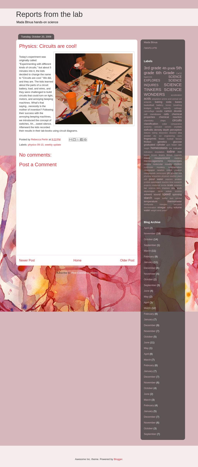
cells (166, 114)
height (146, 148)
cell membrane (152, 114)
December (149, 267)
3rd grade (152, 68)
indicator (177, 148)
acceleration (176, 95)
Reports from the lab (49, 14)
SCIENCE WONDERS (163, 92)
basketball (149, 105)
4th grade (168, 68)
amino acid (167, 99)
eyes (180, 136)
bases (178, 101)
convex (168, 127)
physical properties (152, 176)
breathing (177, 105)
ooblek (169, 170)
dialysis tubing (150, 133)
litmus (169, 155)
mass (147, 158)
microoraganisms (153, 160)
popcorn (169, 179)
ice (170, 148)
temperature (150, 201)
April (146, 227)
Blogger (118, 459)
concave (158, 127)
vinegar (161, 207)
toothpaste (148, 204)
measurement (162, 158)
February (149, 256)
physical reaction (169, 176)
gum (168, 145)
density (158, 129)
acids (147, 98)
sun (171, 198)
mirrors (147, 164)
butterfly (167, 108)
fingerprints (150, 138)
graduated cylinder (154, 144)
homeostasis (159, 148)
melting (178, 158)
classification (151, 123)
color (164, 124)
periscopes (161, 173)
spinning (177, 194)
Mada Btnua (150, 42)
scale (170, 185)
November (149, 233)
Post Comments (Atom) (84, 272)
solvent (148, 194)
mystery (161, 167)
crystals (178, 126)
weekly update (53, 144)
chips (163, 120)
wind (159, 210)
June (146, 290)
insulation (159, 152)
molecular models (162, 164)
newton (160, 170)
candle (159, 111)
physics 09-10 (36, 144)
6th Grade (165, 72)
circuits (177, 120)
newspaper (149, 170)
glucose (177, 141)
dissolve (173, 133)
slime (160, 191)
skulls (179, 188)
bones (168, 105)
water (147, 210)
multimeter (148, 167)
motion (178, 164)
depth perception (172, 129)
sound (157, 194)
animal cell (177, 99)
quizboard (156, 182)
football (170, 139)
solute (169, 191)
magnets (178, 155)
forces (179, 138)
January (148, 262)
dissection (163, 133)
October (148, 239)
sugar (157, 198)
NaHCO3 (148, 77)
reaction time (167, 182)
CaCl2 (179, 73)
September (150, 245)
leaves (147, 155)
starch (148, 198)
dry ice (158, 136)
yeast (164, 210)
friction (147, 141)
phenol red (176, 173)
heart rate (177, 144)
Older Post (127, 260)
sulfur (165, 198)
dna (180, 132)
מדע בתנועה (150, 47)
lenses (154, 155)
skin (173, 188)
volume (178, 207)
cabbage (178, 108)
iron (180, 151)
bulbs (157, 108)
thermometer (174, 201)
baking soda (163, 101)
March (147, 250)
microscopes (175, 160)
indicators (148, 152)
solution (178, 191)
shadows (166, 188)
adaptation (156, 99)
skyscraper (149, 191)
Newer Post (27, 260)
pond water (156, 179)
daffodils (148, 129)
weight (153, 210)
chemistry (149, 120)
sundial (178, 198)
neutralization (175, 167)
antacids (147, 102)
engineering (169, 136)
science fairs (154, 188)
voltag (169, 208)
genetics (162, 141)
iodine (171, 151)
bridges (147, 108)
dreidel (147, 136)
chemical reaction (170, 117)
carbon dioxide (173, 111)
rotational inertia (159, 185)
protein (178, 179)
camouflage (149, 111)
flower (162, 138)
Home (77, 260)
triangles (163, 204)
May (146, 296)
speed (166, 194)
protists (147, 182)
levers (162, 155)
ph (168, 173)
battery (159, 105)
